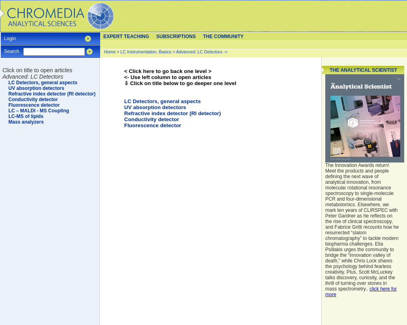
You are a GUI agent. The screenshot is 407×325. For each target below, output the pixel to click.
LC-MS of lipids (25, 116)
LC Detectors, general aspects (162, 101)
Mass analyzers (26, 122)
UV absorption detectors (155, 107)
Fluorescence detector (152, 125)
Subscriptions (176, 36)
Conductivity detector (151, 119)
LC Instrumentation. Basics (146, 51)
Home (109, 51)
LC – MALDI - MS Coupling (38, 111)
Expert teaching (126, 36)
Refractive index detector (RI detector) (172, 113)
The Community (223, 36)
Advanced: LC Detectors (199, 51)
